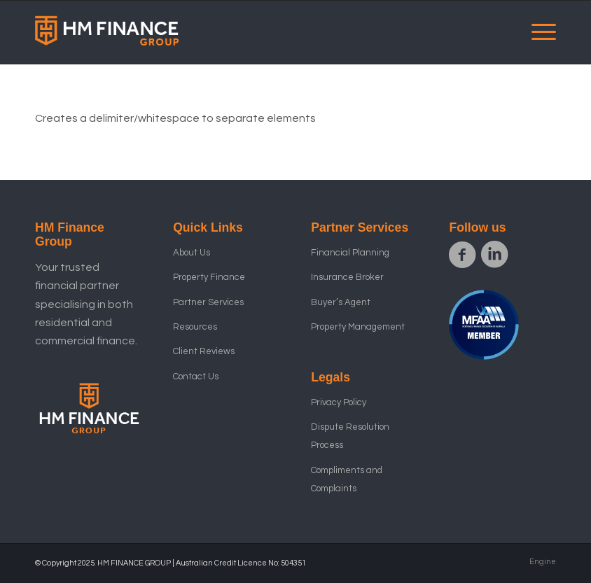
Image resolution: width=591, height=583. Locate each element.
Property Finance (209, 277)
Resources (195, 327)
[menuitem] (536, 32)
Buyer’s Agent (340, 302)
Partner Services (208, 302)
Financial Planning (350, 253)
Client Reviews (204, 351)
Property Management (358, 327)
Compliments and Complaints (346, 479)
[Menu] (536, 32)
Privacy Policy (338, 402)
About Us (191, 253)
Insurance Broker (347, 277)
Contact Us (195, 376)
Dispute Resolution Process (350, 436)
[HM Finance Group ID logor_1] (107, 32)
